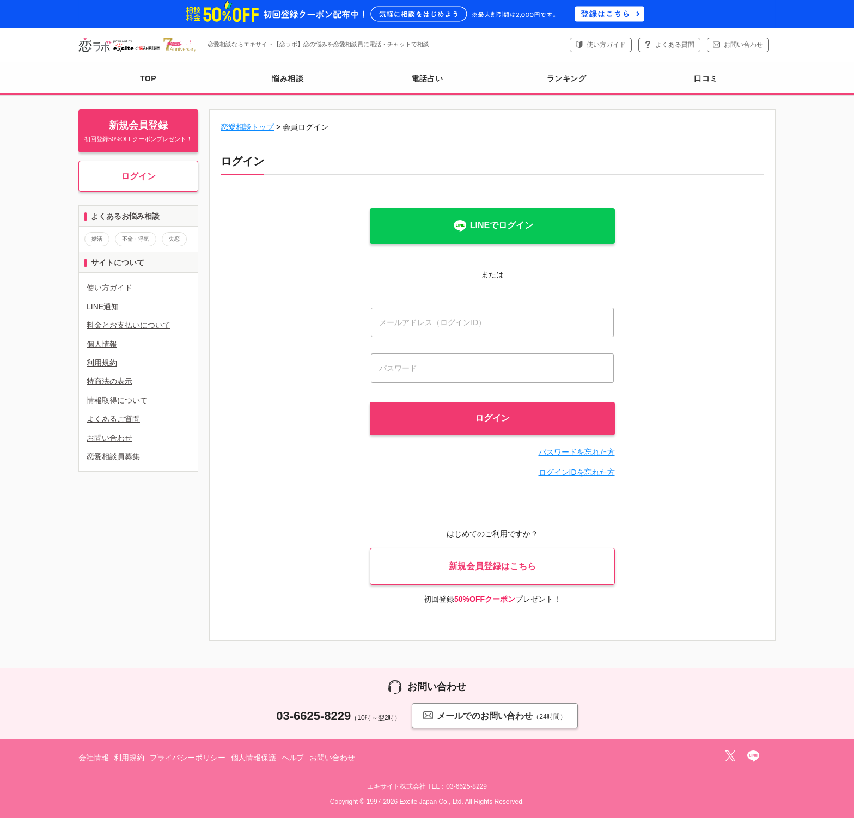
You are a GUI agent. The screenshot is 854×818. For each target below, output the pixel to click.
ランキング (567, 78)
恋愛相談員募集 (113, 456)
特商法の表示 (109, 381)
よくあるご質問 (113, 418)
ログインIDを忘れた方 (577, 472)
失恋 (174, 239)
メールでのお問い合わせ (494, 715)
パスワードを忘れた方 (577, 452)
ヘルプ (293, 757)
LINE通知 (103, 306)
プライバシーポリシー (187, 757)
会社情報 (93, 757)
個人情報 (102, 344)
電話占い (427, 78)
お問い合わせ (743, 44)
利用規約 (102, 362)
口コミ (706, 78)
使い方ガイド (606, 44)
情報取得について (117, 400)
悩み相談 (287, 78)
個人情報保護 (253, 757)
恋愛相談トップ (247, 127)
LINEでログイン (492, 226)
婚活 (96, 239)
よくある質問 (674, 44)
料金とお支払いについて (128, 325)
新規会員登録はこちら (492, 566)
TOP (148, 78)
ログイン (138, 176)
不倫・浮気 (135, 239)
